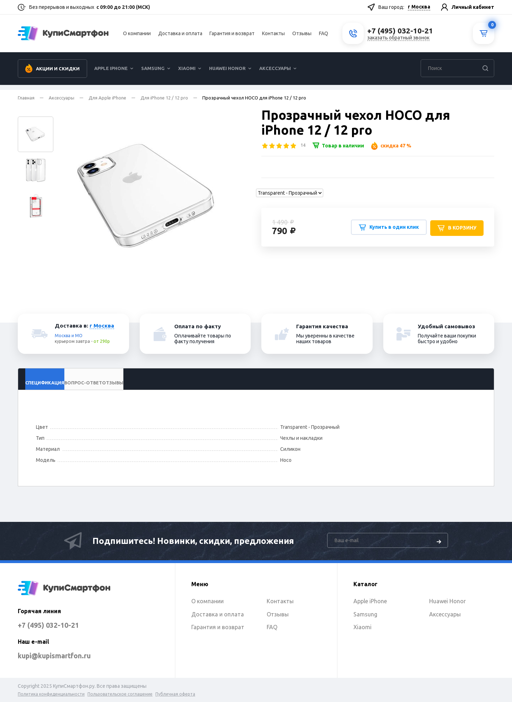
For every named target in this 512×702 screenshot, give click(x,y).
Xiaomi (187, 73)
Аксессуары (275, 73)
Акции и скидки (58, 73)
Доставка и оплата (180, 36)
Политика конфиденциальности (51, 694)
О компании (137, 36)
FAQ (323, 36)
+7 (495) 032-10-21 (56, 625)
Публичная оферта (175, 694)
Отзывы (301, 36)
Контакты (273, 36)
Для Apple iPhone (107, 97)
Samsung (153, 73)
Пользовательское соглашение (120, 694)
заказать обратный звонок (398, 40)
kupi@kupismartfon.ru (65, 655)
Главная (26, 97)
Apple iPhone (111, 73)
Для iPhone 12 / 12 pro (164, 97)
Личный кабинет (473, 7)
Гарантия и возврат (232, 36)
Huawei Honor (227, 73)
